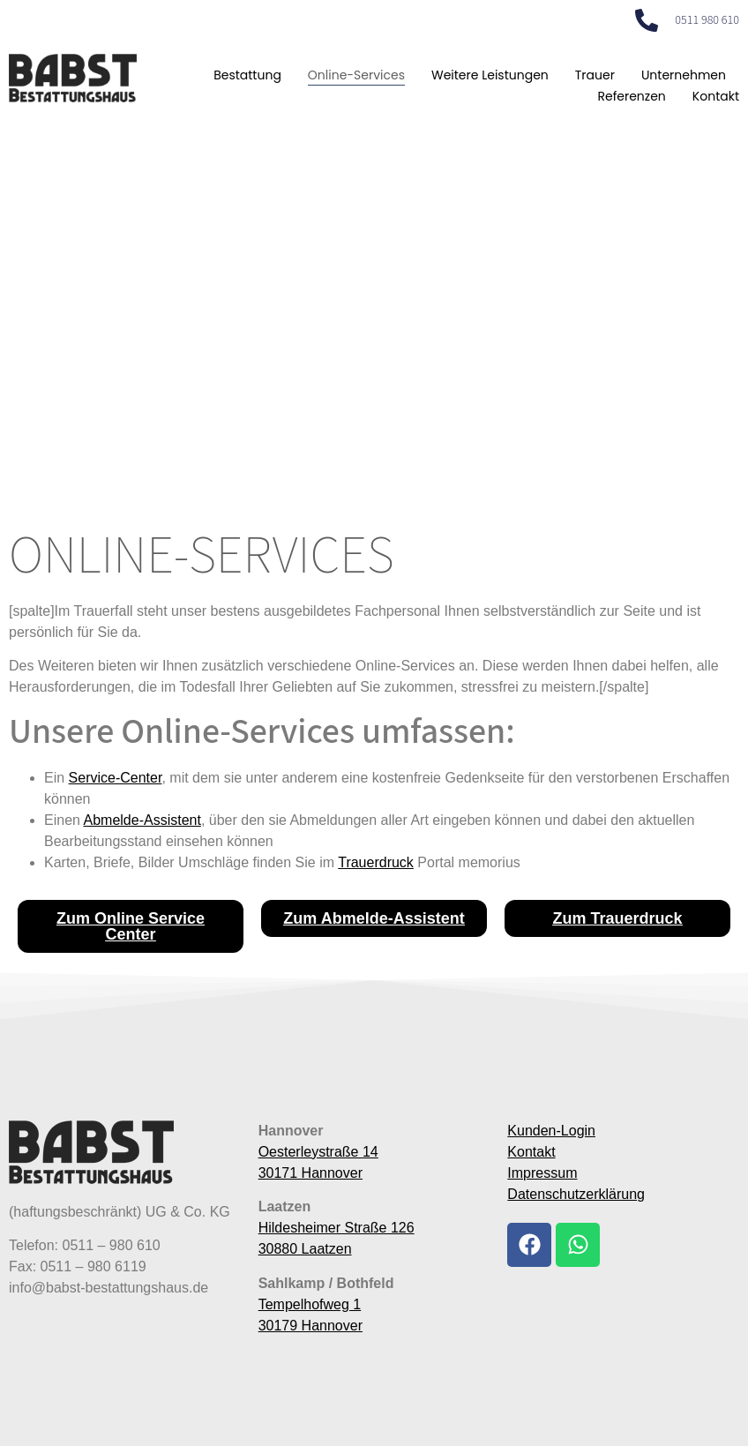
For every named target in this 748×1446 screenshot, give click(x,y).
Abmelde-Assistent (141, 820)
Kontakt (715, 96)
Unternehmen (683, 75)
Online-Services (356, 75)
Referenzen (631, 96)
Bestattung (247, 75)
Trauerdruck (376, 862)
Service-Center (115, 777)
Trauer (595, 75)
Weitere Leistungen (490, 75)
